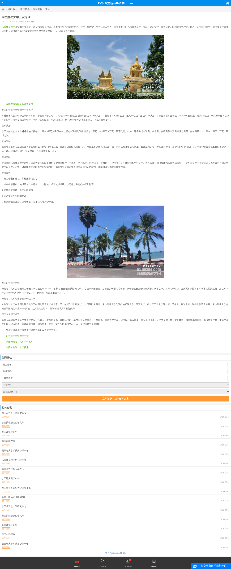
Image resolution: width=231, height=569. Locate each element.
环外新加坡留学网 (26, 21)
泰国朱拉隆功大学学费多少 (19, 104)
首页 (227, 3)
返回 (2, 3)
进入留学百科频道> (115, 553)
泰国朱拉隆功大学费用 (17, 347)
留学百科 (37, 9)
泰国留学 (25, 9)
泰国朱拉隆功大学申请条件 (19, 341)
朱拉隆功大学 (8, 27)
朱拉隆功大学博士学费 (17, 336)
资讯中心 (12, 9)
